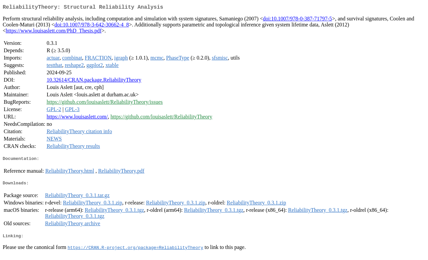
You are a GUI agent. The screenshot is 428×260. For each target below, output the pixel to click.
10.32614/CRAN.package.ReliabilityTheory (93, 81)
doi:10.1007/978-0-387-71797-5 (297, 20)
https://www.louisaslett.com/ (77, 118)
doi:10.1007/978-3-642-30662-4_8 (92, 26)
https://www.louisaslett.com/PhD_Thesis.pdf (54, 32)
